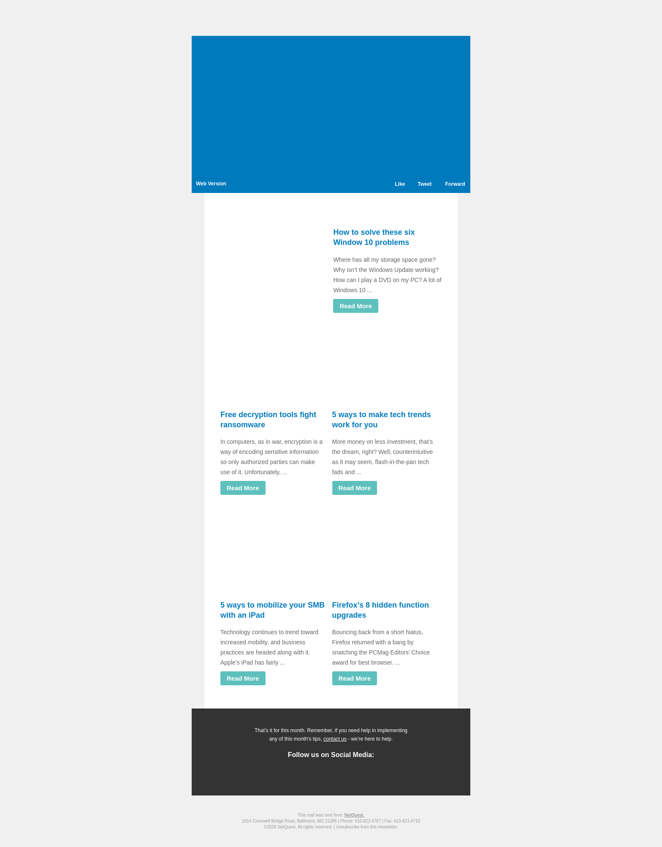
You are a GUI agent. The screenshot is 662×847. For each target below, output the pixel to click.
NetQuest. (354, 815)
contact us (335, 739)
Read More (355, 305)
